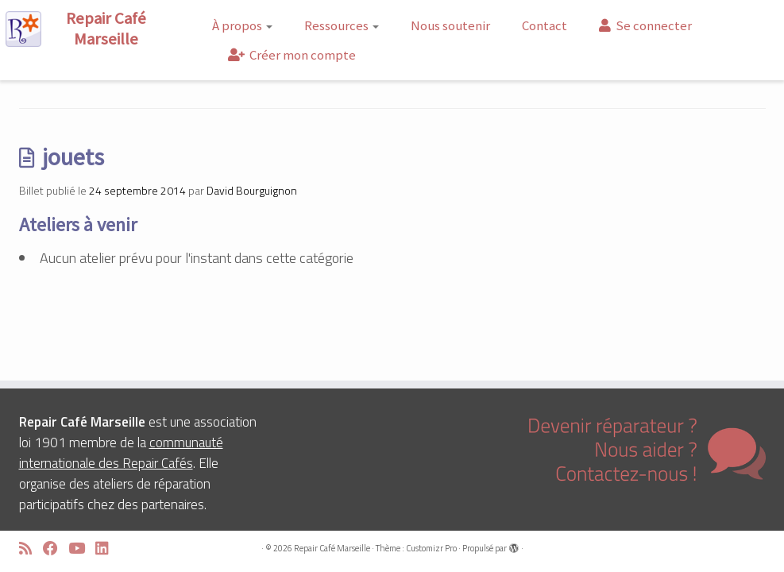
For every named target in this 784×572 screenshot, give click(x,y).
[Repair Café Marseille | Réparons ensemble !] (92, 28)
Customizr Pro (431, 548)
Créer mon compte (292, 55)
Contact (544, 25)
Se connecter (645, 25)
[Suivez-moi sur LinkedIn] (107, 548)
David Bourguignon (252, 190)
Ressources (341, 25)
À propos (242, 25)
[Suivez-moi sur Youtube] (81, 548)
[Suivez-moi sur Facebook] (55, 548)
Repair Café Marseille (332, 548)
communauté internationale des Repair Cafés (121, 452)
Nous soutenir (450, 25)
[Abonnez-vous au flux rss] (31, 548)
